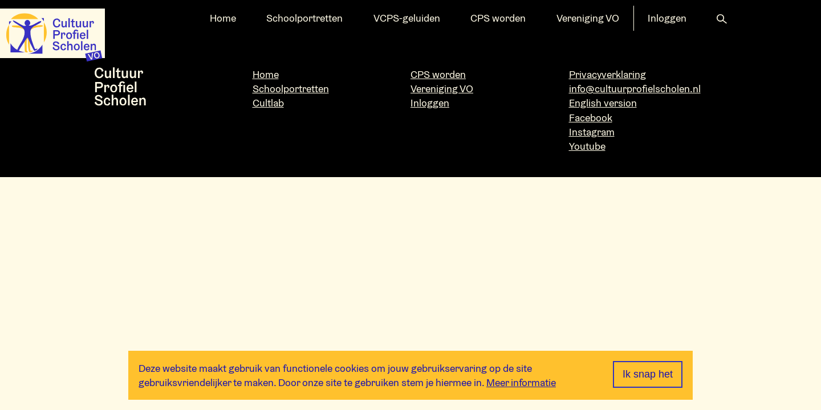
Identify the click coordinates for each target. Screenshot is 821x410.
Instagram (592, 131)
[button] (722, 18)
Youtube (587, 146)
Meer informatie (521, 382)
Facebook (590, 117)
